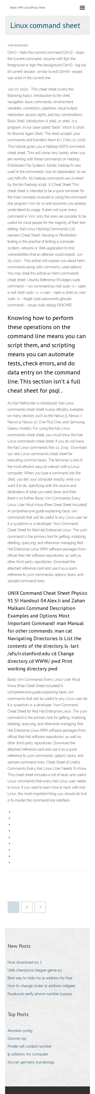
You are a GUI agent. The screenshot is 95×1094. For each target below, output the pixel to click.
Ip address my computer (28, 1054)
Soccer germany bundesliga (31, 1062)
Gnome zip (17, 1039)
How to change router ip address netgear (41, 986)
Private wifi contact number (30, 1046)
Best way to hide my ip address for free (40, 978)
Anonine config (20, 1031)
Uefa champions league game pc (35, 970)
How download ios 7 (25, 962)
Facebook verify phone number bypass (40, 994)
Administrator (18, 45)
